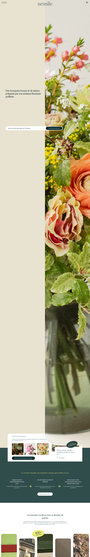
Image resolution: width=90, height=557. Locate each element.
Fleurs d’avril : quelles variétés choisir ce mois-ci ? (66, 452)
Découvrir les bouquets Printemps (23, 458)
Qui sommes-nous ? (45, 494)
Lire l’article (61, 457)
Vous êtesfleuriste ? (4, 2)
